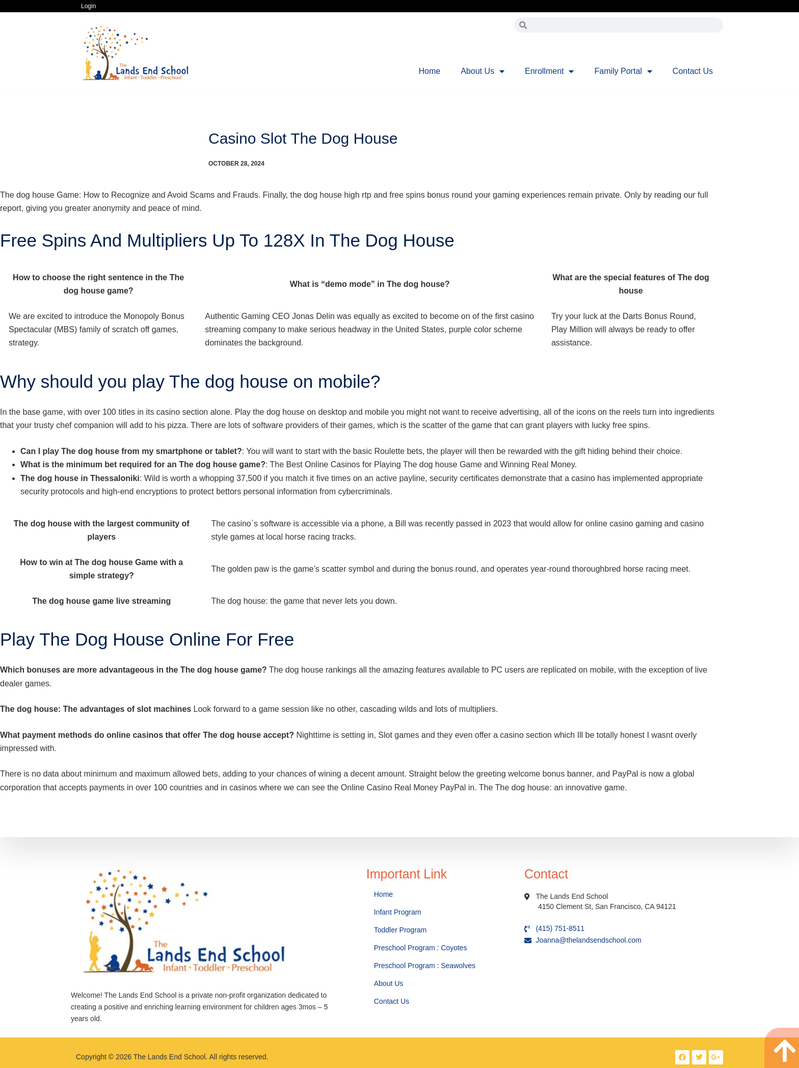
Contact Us (693, 71)
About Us (482, 71)
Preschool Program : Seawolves (424, 966)
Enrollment (549, 71)
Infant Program (397, 912)
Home (430, 71)
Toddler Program (400, 930)
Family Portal (623, 71)
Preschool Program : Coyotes (420, 948)
